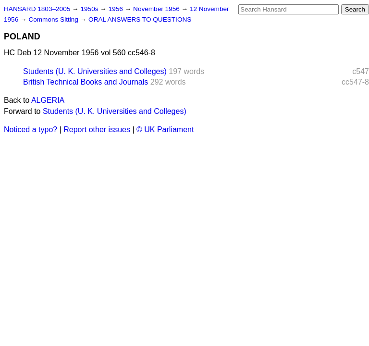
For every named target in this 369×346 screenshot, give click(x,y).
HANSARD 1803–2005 (37, 8)
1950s (90, 8)
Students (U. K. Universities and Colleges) (95, 71)
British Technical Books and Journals (85, 82)
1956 (117, 8)
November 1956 (157, 8)
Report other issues (96, 129)
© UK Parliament (165, 129)
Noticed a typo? (30, 129)
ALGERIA (47, 100)
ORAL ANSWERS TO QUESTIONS (139, 19)
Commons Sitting (54, 19)
